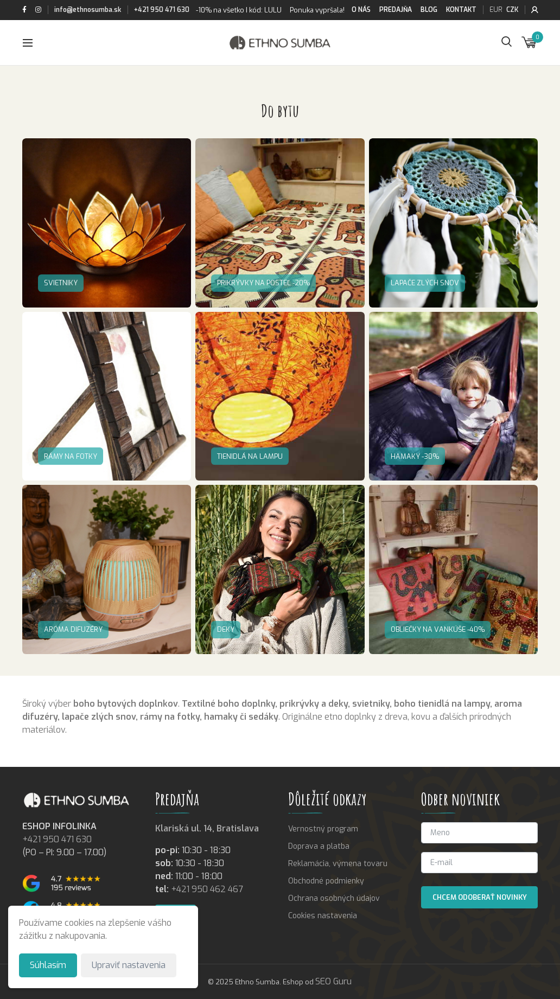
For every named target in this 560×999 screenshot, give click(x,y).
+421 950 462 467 (207, 889)
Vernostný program (323, 829)
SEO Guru (333, 981)
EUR (495, 9)
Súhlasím (48, 965)
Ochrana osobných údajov (334, 898)
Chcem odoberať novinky (479, 897)
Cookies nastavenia (322, 916)
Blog (429, 9)
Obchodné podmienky (326, 881)
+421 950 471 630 (161, 9)
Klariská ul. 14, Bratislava (207, 828)
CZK (512, 9)
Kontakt (461, 9)
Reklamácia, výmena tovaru (337, 864)
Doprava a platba (318, 846)
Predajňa (395, 9)
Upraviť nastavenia (129, 965)
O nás (361, 9)
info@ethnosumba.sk (87, 9)
